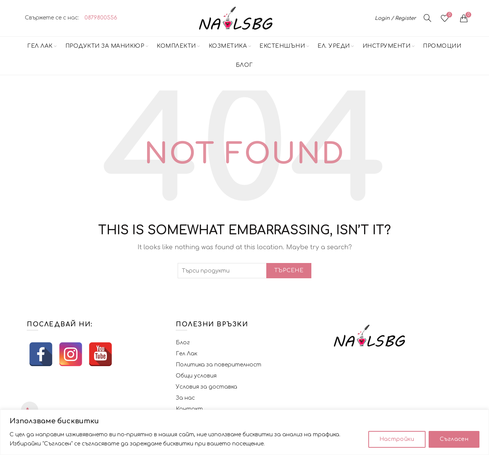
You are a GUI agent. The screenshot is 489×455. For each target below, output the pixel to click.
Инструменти (387, 46)
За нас (185, 398)
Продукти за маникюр (104, 46)
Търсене (288, 270)
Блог (244, 65)
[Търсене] (427, 18)
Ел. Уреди (333, 46)
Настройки (397, 439)
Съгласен (454, 439)
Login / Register (395, 18)
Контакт (189, 409)
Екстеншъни (282, 46)
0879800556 (100, 18)
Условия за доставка (206, 387)
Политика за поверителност (218, 365)
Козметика (228, 46)
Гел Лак (40, 46)
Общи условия (196, 376)
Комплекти (176, 46)
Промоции (442, 46)
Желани (449, 15)
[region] (244, 432)
